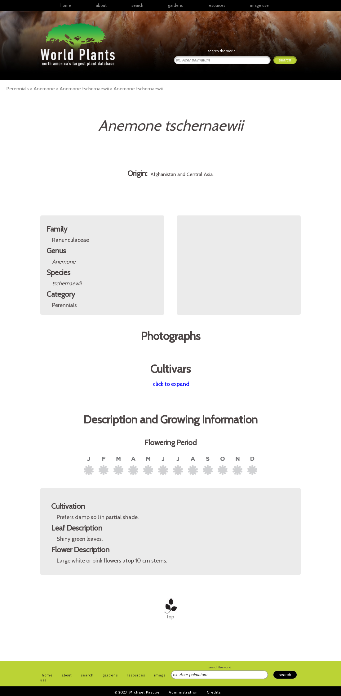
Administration (183, 692)
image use (259, 5)
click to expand (171, 384)
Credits (214, 692)
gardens (175, 5)
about (101, 5)
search (137, 5)
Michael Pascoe (144, 692)
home (65, 5)
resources (136, 675)
